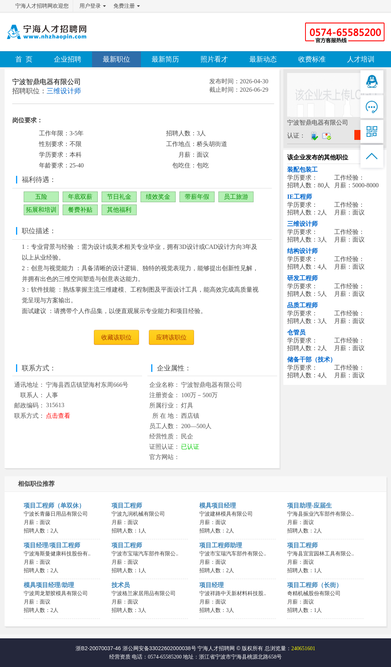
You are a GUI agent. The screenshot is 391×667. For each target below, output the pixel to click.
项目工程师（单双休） (54, 505)
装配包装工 (302, 169)
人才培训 (361, 59)
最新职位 (116, 59)
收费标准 (312, 59)
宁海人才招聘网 (216, 648)
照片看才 (214, 59)
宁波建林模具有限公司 (226, 514)
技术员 (120, 585)
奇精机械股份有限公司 (314, 593)
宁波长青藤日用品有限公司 (56, 514)
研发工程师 (302, 278)
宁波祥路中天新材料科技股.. (232, 593)
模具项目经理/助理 (49, 585)
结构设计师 (302, 251)
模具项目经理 (217, 505)
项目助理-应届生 (309, 505)
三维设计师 (302, 224)
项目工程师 (126, 505)
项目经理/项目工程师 (52, 545)
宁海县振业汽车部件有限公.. (320, 514)
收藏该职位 (116, 337)
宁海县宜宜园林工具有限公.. (320, 554)
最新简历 (165, 59)
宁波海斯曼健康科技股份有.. (57, 554)
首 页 (23, 59)
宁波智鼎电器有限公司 (46, 82)
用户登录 (90, 6)
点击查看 (58, 415)
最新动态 (263, 59)
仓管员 (296, 332)
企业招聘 (67, 59)
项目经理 (211, 585)
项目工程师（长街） (314, 585)
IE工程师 (299, 196)
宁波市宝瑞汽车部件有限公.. (144, 554)
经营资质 (120, 657)
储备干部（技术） (311, 359)
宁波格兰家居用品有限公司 (143, 593)
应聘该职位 (171, 337)
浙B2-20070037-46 (98, 648)
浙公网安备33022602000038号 (159, 648)
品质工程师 (302, 305)
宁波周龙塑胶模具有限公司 (56, 593)
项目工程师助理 (220, 545)
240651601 (303, 648)
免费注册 (124, 6)
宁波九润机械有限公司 (138, 514)
